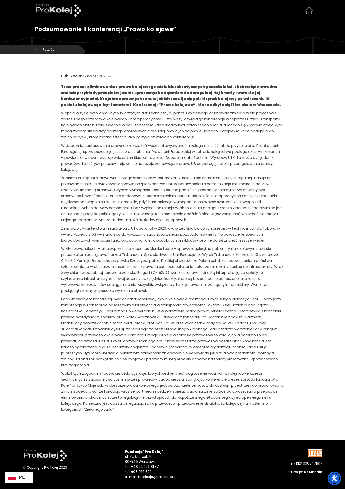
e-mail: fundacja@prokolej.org (150, 476)
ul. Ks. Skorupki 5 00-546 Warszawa (140, 459)
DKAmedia (313, 472)
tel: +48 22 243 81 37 (142, 466)
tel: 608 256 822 (138, 471)
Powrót (44, 49)
